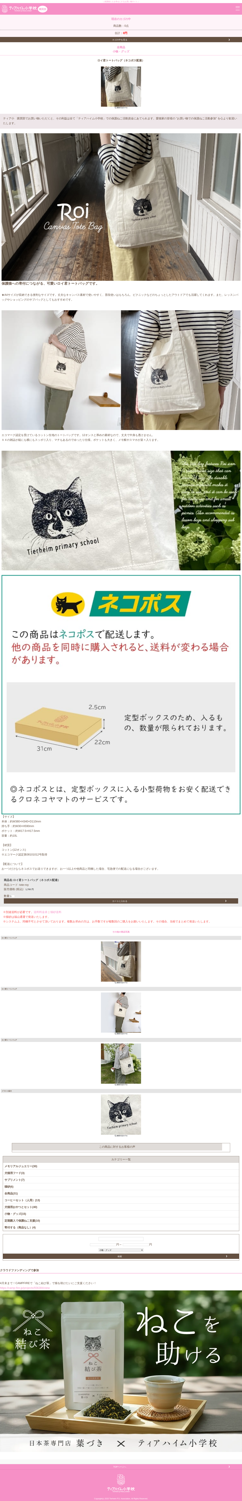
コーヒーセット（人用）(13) (22, 1200)
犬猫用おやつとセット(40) (20, 1207)
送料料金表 (41, 912)
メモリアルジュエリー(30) (20, 1166)
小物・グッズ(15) (15, 1213)
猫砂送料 (55, 912)
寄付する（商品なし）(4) (20, 1227)
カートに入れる (119, 901)
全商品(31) (11, 1193)
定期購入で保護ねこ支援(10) (22, 1220)
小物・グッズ (121, 51)
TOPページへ (119, 1467)
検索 (120, 1256)
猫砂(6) (8, 1186)
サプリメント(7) (14, 1179)
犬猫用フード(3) (14, 1173)
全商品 (121, 47)
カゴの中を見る (119, 39)
